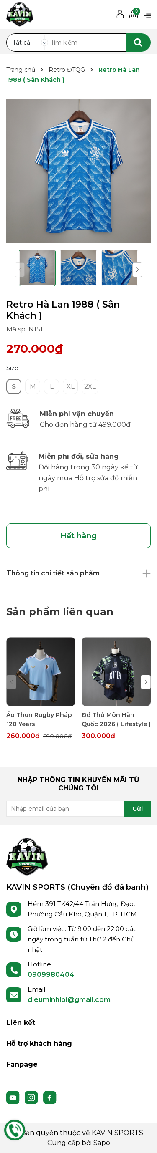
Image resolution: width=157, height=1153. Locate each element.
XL (71, 386)
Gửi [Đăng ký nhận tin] (137, 808)
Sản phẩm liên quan (59, 612)
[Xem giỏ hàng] (133, 15)
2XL (90, 386)
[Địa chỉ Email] (78, 809)
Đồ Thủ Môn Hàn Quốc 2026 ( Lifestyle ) (116, 719)
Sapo (101, 1143)
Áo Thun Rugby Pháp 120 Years (39, 719)
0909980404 (51, 975)
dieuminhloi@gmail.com (69, 1000)
